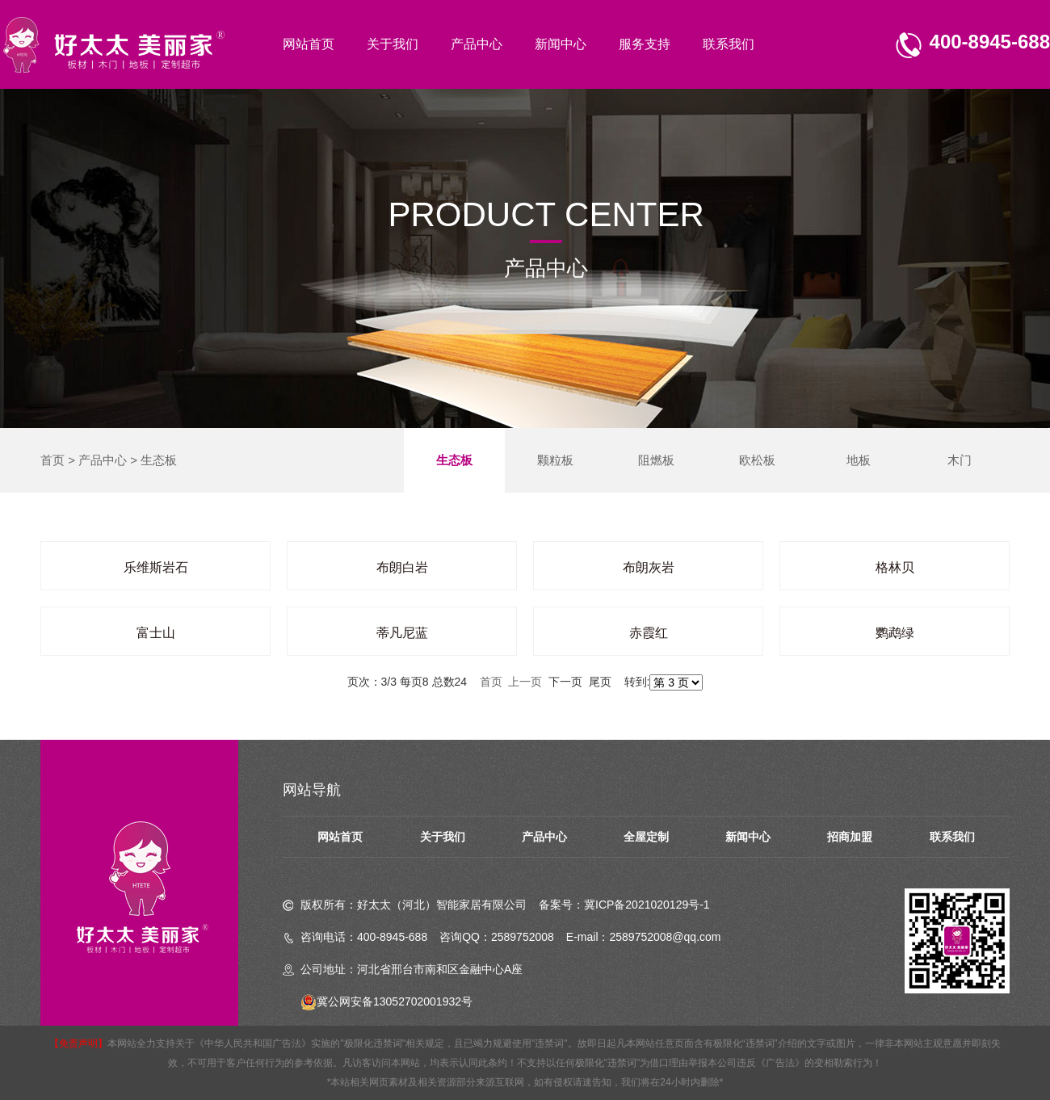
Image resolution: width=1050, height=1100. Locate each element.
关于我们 (392, 44)
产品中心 (476, 44)
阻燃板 (656, 460)
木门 (959, 460)
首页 (52, 460)
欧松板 (757, 460)
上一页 (525, 681)
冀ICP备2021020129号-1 (647, 904)
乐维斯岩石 (156, 567)
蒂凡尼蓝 (402, 633)
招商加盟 (849, 836)
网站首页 (308, 44)
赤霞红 (648, 633)
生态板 (159, 460)
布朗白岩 (402, 567)
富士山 (155, 633)
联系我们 (728, 44)
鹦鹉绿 (895, 633)
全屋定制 (646, 836)
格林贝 (895, 567)
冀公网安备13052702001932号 (386, 1001)
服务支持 (644, 44)
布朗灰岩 (648, 567)
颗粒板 (555, 460)
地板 (858, 460)
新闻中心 (560, 44)
